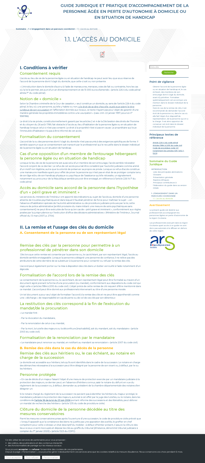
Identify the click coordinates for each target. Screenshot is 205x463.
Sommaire (21, 29)
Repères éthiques (161, 180)
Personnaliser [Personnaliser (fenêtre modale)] (50, 457)
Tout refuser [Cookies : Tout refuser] (32, 457)
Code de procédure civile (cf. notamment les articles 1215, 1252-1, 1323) (168, 150)
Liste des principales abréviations (167, 172)
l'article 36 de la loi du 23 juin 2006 (52, 400)
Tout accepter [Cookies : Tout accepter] (13, 457)
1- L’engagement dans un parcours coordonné (51, 29)
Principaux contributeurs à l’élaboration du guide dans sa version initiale (170, 185)
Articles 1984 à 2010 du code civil (167, 145)
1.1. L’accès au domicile (163, 198)
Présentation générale (163, 177)
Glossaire (157, 175)
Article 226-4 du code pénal (165, 143)
